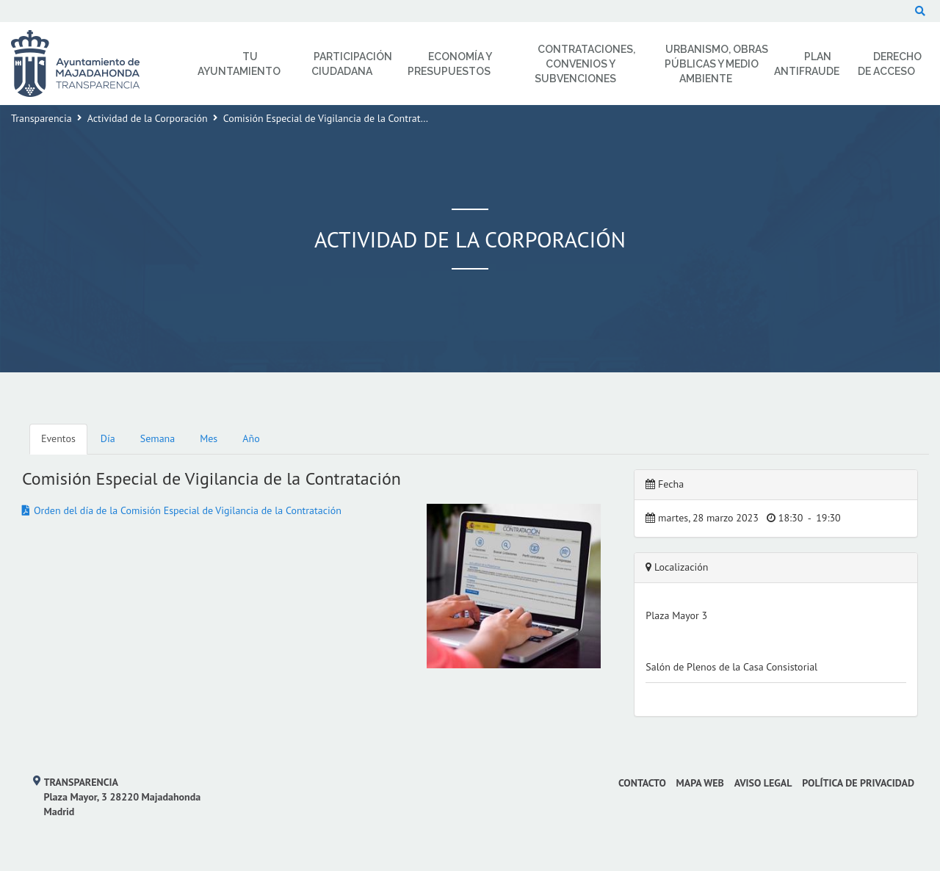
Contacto (642, 782)
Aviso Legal (763, 782)
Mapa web (700, 782)
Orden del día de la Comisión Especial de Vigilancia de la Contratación (187, 510)
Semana (157, 438)
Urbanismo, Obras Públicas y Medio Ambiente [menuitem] (717, 63)
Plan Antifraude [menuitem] (806, 64)
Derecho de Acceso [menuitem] (890, 64)
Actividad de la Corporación (147, 118)
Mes (208, 438)
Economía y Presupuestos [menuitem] (450, 64)
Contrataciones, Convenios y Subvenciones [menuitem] (585, 63)
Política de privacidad (858, 782)
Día (108, 438)
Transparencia (41, 118)
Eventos (58, 438)
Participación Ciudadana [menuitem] (351, 64)
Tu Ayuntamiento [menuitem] (239, 64)
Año (250, 438)
